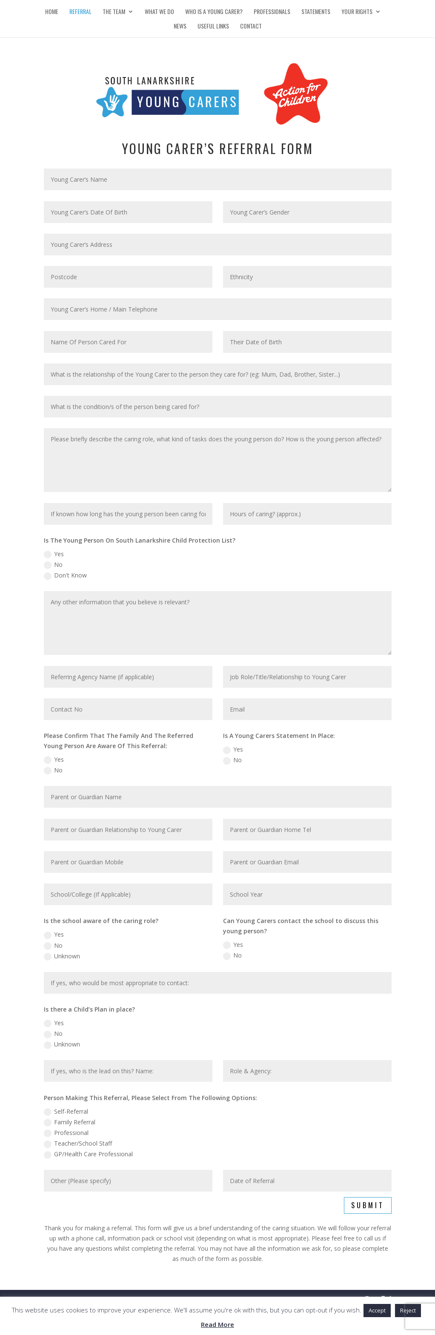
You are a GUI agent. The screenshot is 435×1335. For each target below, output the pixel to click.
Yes (54, 554)
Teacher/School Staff (78, 1143)
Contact (251, 26)
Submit (367, 1205)
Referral (80, 12)
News (180, 26)
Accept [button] (377, 1310)
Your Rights (356, 12)
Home (51, 12)
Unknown (62, 956)
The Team (114, 12)
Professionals (272, 12)
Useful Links (213, 26)
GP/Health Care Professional (88, 1154)
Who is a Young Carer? (214, 12)
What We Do (159, 12)
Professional (66, 1133)
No (53, 564)
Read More (217, 1324)
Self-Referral (66, 1111)
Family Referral (69, 1122)
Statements (315, 12)
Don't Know (65, 575)
